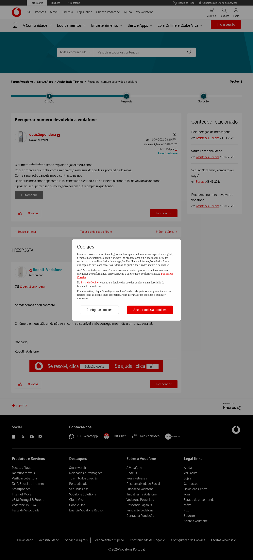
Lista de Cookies (90, 282)
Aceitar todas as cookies (149, 310)
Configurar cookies (99, 310)
